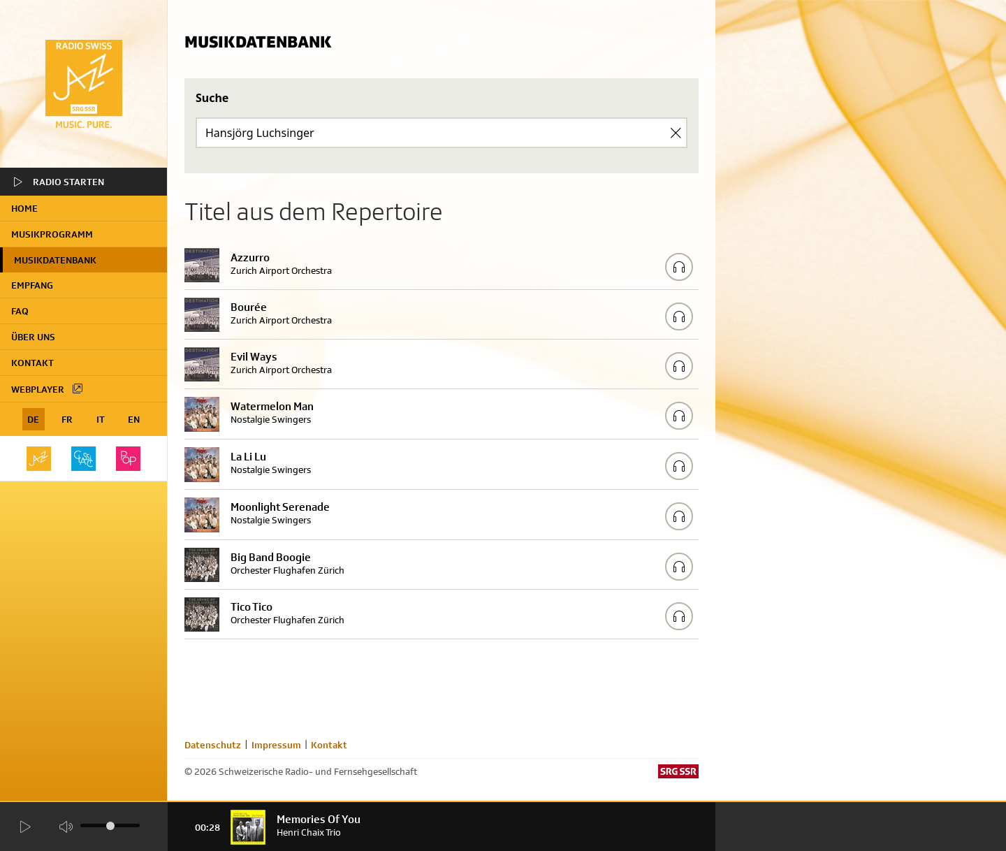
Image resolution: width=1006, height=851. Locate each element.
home (24, 208)
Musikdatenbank (55, 260)
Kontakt (32, 362)
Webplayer (47, 388)
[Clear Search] (675, 133)
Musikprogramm (52, 234)
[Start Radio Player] (24, 826)
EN (134, 419)
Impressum (276, 745)
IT (100, 419)
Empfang (32, 285)
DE (33, 419)
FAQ (20, 311)
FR (67, 419)
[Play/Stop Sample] (679, 266)
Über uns (33, 336)
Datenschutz (212, 745)
